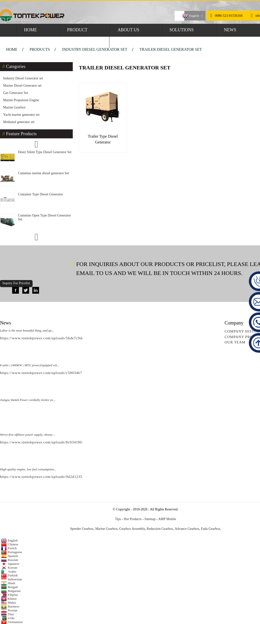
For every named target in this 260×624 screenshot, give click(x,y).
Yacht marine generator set (21, 114)
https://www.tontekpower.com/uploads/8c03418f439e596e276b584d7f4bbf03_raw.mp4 (73, 442)
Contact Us (130, 42)
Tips (118, 519)
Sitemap (149, 519)
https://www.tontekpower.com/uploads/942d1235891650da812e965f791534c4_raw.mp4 (73, 477)
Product (77, 29)
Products (40, 49)
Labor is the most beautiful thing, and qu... (27, 330)
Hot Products (133, 519)
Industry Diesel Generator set (94, 49)
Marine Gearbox (14, 107)
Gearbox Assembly (132, 529)
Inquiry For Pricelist (16, 283)
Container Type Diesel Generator (40, 194)
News (230, 29)
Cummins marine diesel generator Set (43, 173)
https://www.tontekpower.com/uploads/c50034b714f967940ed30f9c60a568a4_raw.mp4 (73, 373)
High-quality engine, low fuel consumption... (28, 469)
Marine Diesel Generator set (22, 85)
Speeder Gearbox (82, 529)
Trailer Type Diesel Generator (103, 139)
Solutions (182, 29)
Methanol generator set (18, 122)
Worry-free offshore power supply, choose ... (28, 434)
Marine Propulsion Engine (21, 100)
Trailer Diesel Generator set (170, 49)
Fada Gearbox (210, 529)
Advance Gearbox (187, 529)
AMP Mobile (167, 519)
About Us (128, 29)
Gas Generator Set (15, 93)
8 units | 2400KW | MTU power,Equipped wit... (29, 365)
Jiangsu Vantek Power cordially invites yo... (27, 400)
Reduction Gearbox (160, 529)
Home (30, 29)
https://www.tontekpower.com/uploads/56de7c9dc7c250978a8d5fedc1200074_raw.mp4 (73, 338)
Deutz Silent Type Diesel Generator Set (45, 152)
